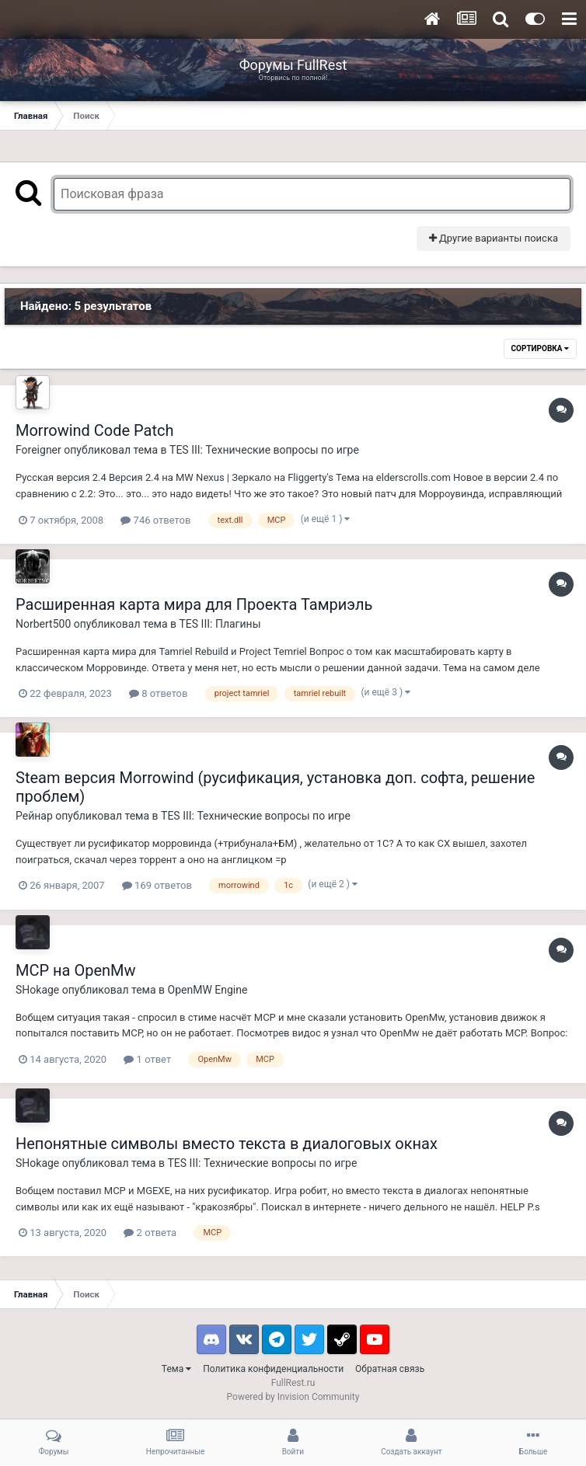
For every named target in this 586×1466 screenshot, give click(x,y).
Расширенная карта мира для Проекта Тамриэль (194, 604)
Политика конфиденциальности (273, 1368)
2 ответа (150, 1232)
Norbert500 (43, 624)
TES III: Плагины (220, 624)
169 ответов (157, 885)
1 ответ (147, 1059)
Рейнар (34, 816)
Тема (176, 1368)
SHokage (37, 990)
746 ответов (155, 520)
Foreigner (38, 450)
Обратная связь (389, 1368)
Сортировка (540, 348)
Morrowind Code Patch (95, 430)
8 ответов (158, 693)
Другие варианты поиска (493, 238)
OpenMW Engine (208, 990)
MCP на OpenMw (76, 970)
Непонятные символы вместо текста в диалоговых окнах (227, 1143)
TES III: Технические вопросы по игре (264, 450)
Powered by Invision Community (293, 1396)
